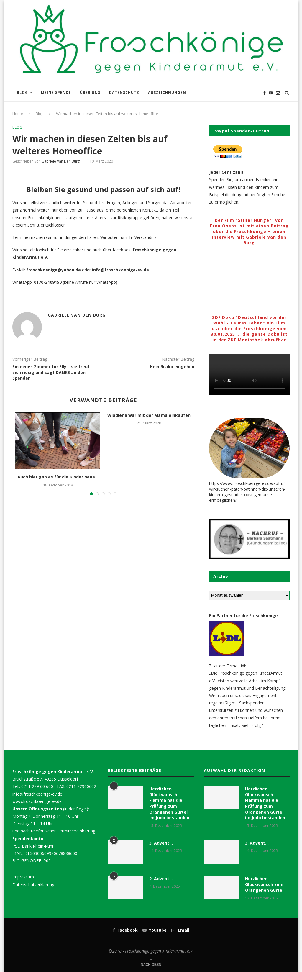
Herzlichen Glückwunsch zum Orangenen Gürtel (264, 884)
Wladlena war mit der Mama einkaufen (149, 415)
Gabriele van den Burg (61, 161)
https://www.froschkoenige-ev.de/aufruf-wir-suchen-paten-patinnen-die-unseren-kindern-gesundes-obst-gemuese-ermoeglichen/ (247, 492)
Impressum (23, 877)
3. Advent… (161, 843)
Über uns (90, 92)
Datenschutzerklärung (33, 884)
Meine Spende (56, 92)
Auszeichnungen (167, 92)
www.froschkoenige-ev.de (37, 801)
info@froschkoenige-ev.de (37, 794)
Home (17, 113)
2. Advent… (161, 878)
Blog (22, 92)
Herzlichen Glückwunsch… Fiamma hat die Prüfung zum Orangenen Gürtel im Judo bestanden (169, 803)
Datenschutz (124, 92)
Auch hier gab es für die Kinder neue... (58, 477)
